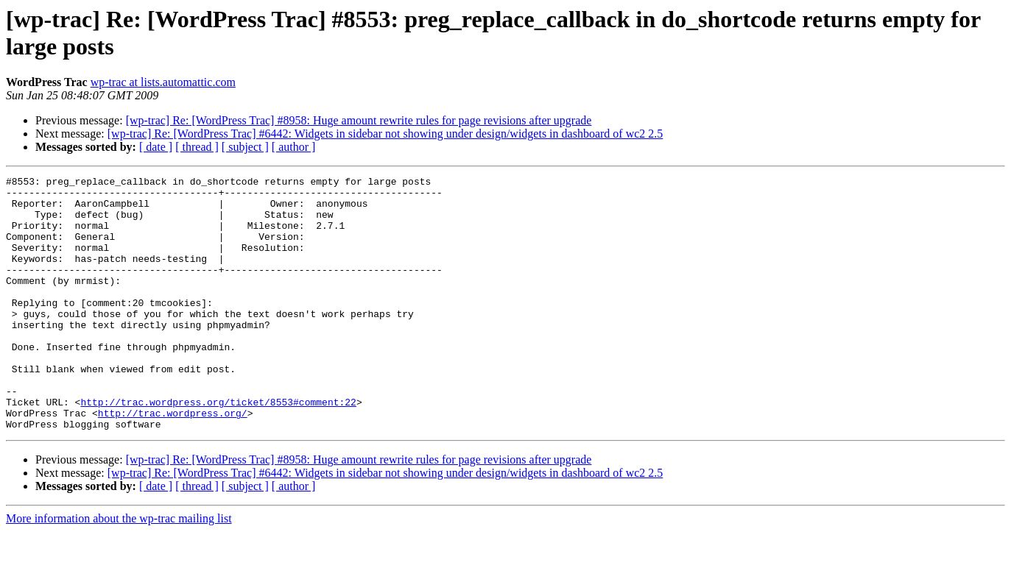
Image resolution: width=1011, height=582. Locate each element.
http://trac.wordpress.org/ (172, 461)
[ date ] (155, 147)
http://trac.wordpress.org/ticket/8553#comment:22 (218, 448)
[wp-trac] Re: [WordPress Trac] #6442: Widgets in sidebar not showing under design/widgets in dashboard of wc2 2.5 (385, 133)
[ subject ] (245, 147)
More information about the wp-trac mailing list (119, 569)
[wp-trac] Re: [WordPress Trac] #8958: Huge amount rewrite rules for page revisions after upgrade (359, 120)
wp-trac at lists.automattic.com (163, 82)
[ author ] (294, 147)
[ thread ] (197, 147)
